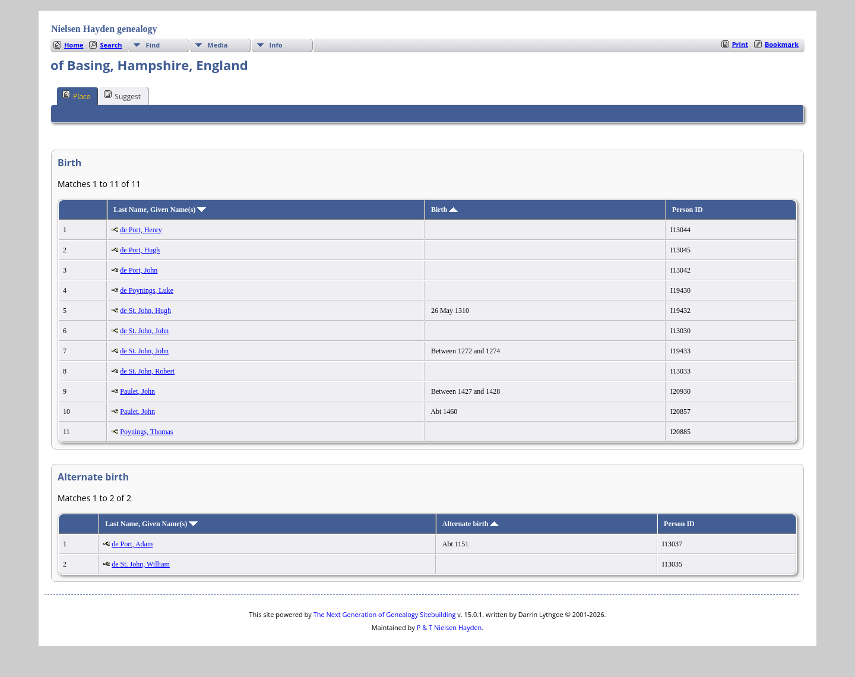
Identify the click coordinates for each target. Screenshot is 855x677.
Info (276, 44)
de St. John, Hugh (145, 310)
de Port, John (138, 270)
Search (111, 44)
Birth (444, 209)
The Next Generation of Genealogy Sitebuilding (385, 614)
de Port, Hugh (140, 250)
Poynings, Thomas (146, 432)
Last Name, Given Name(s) (159, 209)
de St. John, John (144, 331)
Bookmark (782, 44)
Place (76, 96)
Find (153, 44)
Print (740, 44)
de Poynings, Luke (146, 290)
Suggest (122, 96)
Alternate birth (470, 524)
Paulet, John (137, 391)
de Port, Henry (141, 230)
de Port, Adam (132, 544)
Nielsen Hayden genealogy (104, 29)
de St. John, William (141, 564)
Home (74, 44)
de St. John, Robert (147, 371)
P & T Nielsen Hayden (449, 627)
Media (218, 44)
